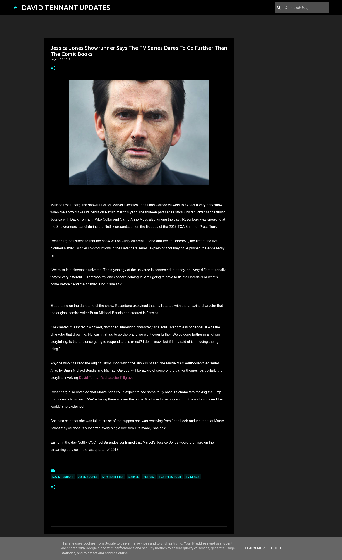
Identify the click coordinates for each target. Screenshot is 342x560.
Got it (276, 548)
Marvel (133, 476)
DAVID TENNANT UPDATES (66, 7)
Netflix (149, 476)
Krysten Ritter (112, 476)
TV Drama (192, 476)
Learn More (256, 548)
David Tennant (62, 476)
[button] (53, 68)
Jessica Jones (87, 476)
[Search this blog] (306, 7)
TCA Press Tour (170, 476)
